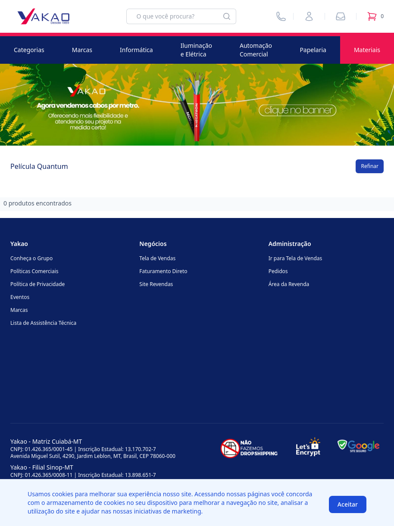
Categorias (29, 50)
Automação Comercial (256, 49)
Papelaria (313, 50)
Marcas (82, 50)
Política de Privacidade (37, 284)
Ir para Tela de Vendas (295, 258)
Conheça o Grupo (31, 258)
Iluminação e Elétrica (196, 49)
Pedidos (278, 271)
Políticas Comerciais (34, 271)
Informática (136, 50)
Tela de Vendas (157, 258)
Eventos (19, 297)
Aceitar (348, 504)
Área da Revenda (289, 284)
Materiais (367, 50)
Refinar (369, 166)
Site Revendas (156, 284)
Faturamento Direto (163, 271)
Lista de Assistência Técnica (43, 323)
